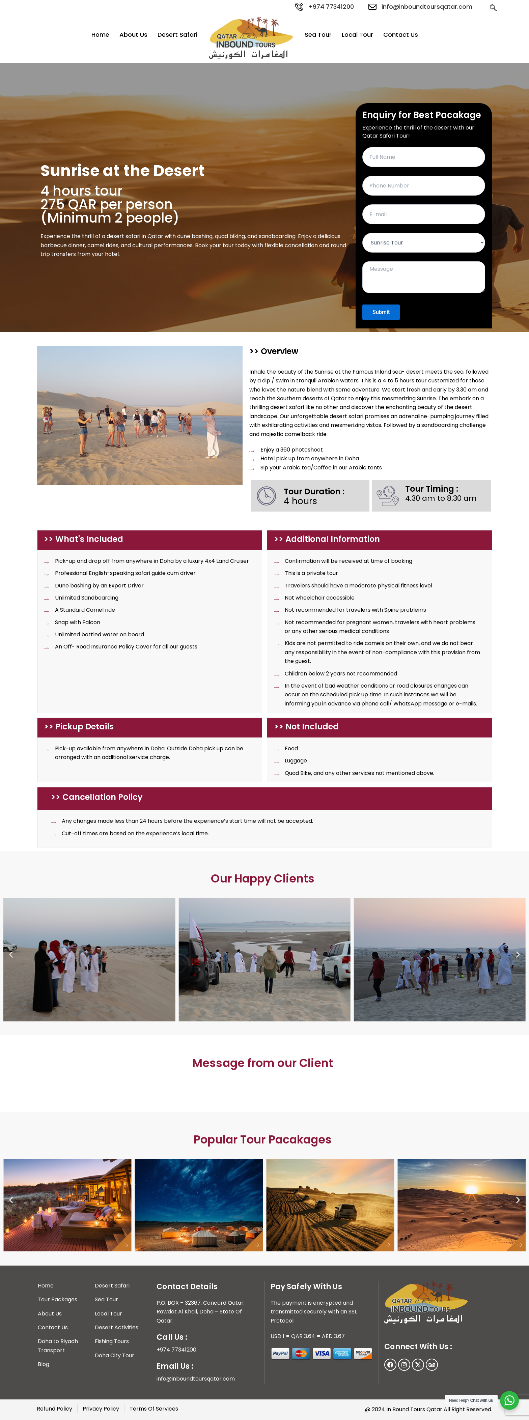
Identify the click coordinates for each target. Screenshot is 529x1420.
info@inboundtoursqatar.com (427, 6)
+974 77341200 (331, 6)
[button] (11, 954)
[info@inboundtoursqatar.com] (372, 7)
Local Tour (357, 34)
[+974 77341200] (299, 7)
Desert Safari (177, 34)
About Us (133, 34)
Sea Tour (318, 34)
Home (100, 34)
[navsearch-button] (493, 7)
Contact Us (400, 34)
